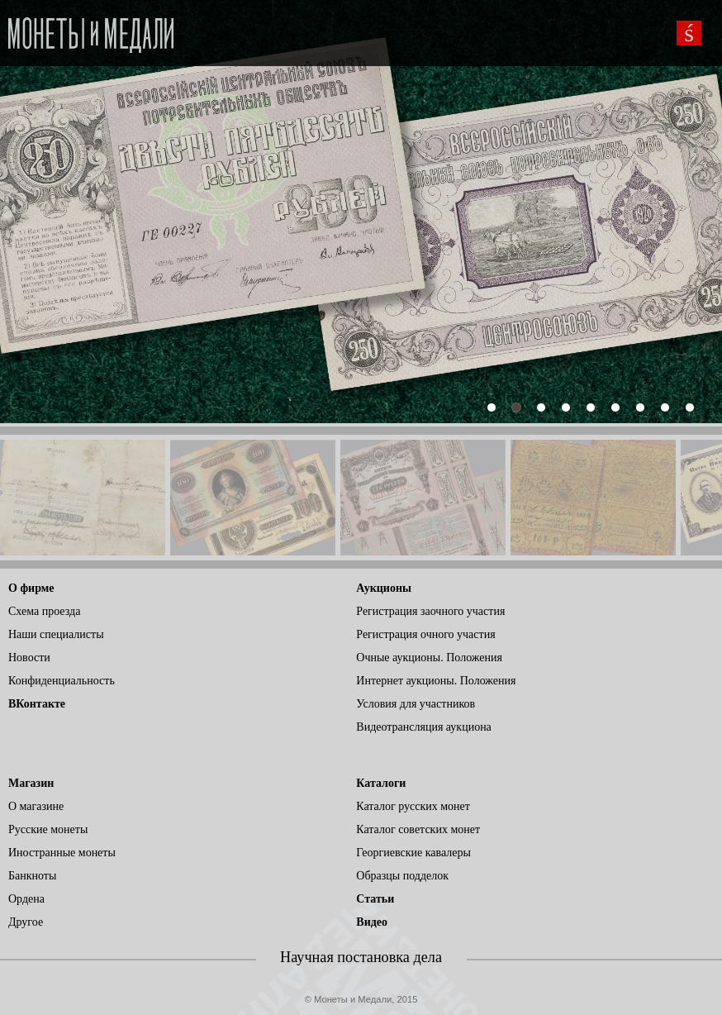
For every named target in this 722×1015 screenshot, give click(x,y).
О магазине (36, 806)
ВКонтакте (36, 704)
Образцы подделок (402, 876)
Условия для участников (415, 704)
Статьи (375, 899)
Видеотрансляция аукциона (424, 727)
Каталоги (381, 783)
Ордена (26, 899)
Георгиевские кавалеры (413, 852)
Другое (25, 922)
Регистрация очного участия (425, 634)
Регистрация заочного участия (430, 611)
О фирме (31, 588)
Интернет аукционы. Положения (435, 680)
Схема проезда (44, 611)
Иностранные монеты (62, 852)
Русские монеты (48, 829)
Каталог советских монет (418, 829)
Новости (29, 657)
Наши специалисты (56, 634)
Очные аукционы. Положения (429, 657)
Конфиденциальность (61, 680)
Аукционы (383, 588)
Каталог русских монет (413, 806)
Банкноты (32, 876)
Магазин (31, 783)
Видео (371, 922)
